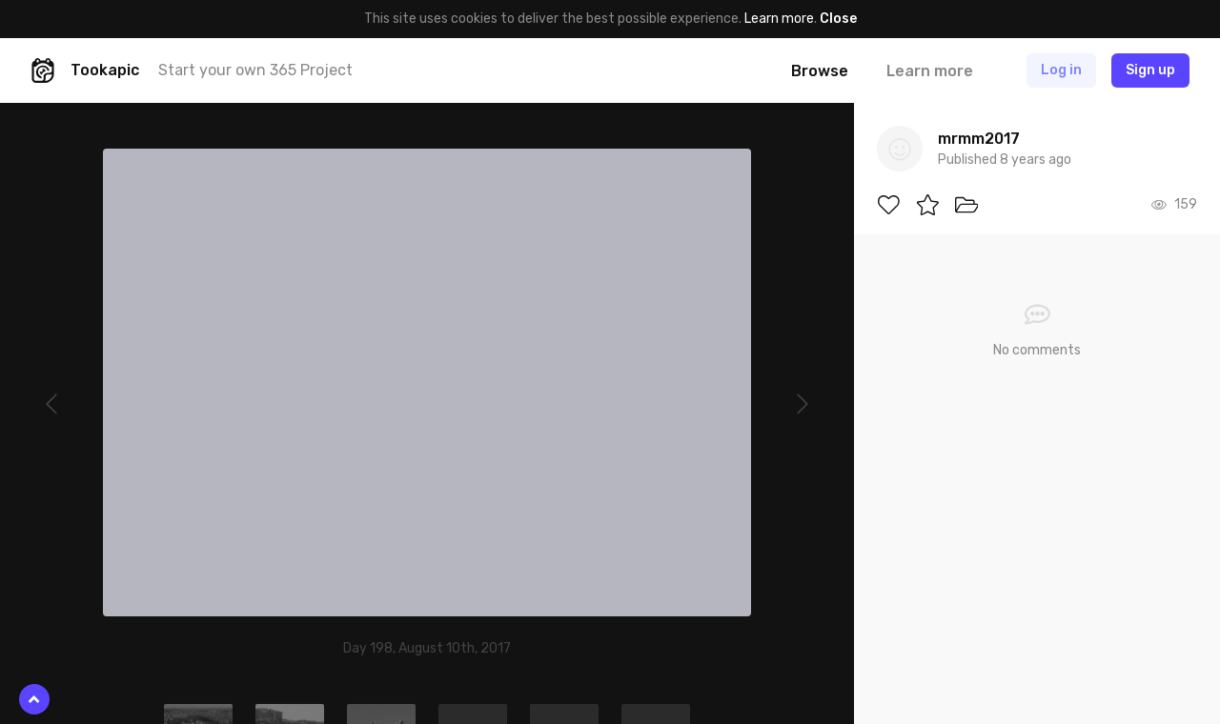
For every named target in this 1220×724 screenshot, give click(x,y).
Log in (1061, 70)
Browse (819, 71)
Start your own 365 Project (255, 70)
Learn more (779, 18)
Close (838, 18)
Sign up (1150, 70)
